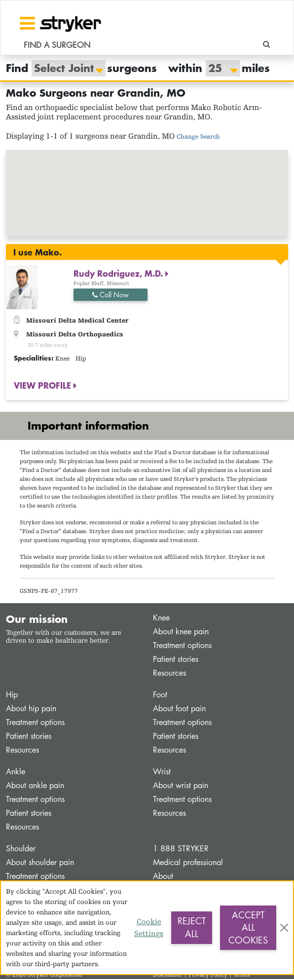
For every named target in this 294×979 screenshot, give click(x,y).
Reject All (192, 927)
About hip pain (31, 708)
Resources (169, 673)
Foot (160, 694)
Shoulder (21, 848)
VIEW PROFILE (44, 385)
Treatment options (182, 645)
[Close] (284, 928)
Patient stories (175, 659)
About (163, 876)
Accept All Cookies (248, 927)
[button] (147, 184)
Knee (161, 618)
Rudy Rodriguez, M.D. (119, 273)
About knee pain (181, 631)
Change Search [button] (198, 136)
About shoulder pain (40, 862)
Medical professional (188, 862)
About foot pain (179, 708)
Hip (12, 694)
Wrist (162, 771)
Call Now (110, 294)
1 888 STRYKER (181, 848)
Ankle (15, 771)
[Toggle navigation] (27, 23)
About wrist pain (180, 785)
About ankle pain (35, 785)
